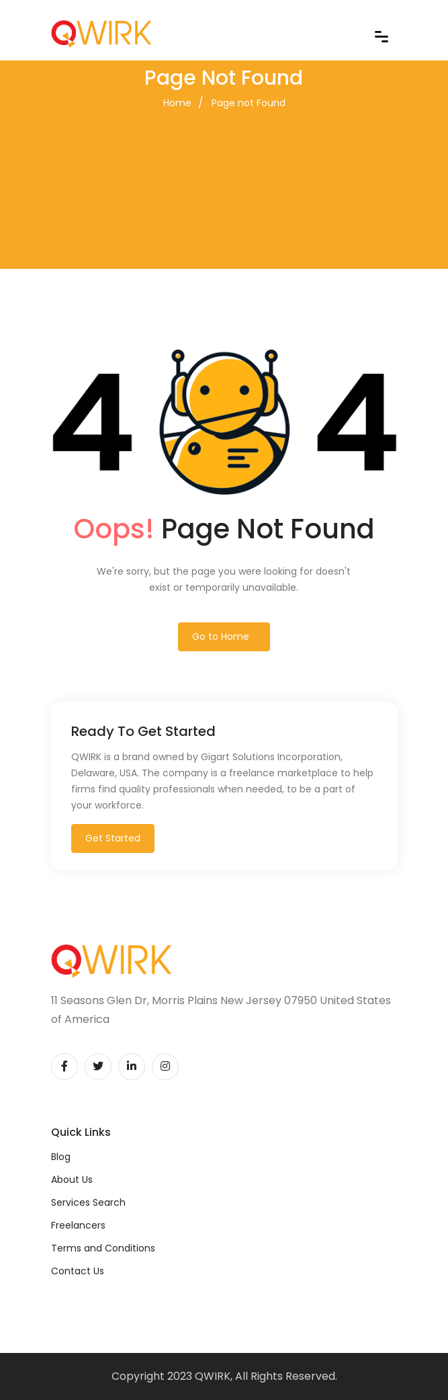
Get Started (112, 838)
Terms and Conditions (103, 1248)
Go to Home (220, 636)
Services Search (88, 1202)
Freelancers (78, 1225)
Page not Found (248, 103)
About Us (72, 1179)
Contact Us (77, 1271)
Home (177, 103)
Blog (61, 1156)
